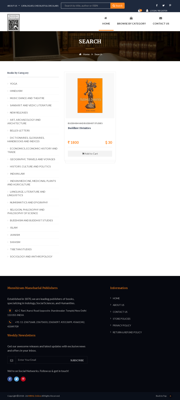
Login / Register (156, 10)
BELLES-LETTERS (20, 130)
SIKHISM (15, 242)
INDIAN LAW (17, 173)
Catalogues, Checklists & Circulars (39, 6)
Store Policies (121, 318)
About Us (12, 6)
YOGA (13, 83)
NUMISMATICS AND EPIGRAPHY (29, 202)
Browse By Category (131, 21)
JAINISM (15, 234)
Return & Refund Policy (127, 332)
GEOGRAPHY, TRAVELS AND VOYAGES (32, 159)
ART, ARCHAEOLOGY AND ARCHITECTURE (24, 121)
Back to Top (164, 396)
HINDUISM (16, 90)
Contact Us (161, 21)
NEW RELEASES (19, 112)
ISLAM (13, 227)
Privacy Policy (122, 325)
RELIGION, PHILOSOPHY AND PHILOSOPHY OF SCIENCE (25, 211)
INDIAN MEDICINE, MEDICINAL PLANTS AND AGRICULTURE (31, 182)
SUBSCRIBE (77, 360)
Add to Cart (90, 153)
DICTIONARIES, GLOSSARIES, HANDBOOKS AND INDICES (25, 139)
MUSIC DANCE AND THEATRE (27, 98)
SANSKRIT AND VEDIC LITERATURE (31, 105)
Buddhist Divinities (79, 128)
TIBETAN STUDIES (21, 249)
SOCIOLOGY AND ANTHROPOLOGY (31, 256)
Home (106, 21)
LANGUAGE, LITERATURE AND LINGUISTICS (26, 193)
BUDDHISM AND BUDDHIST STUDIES (31, 220)
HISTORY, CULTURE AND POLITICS (30, 166)
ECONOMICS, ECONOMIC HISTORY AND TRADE (32, 150)
